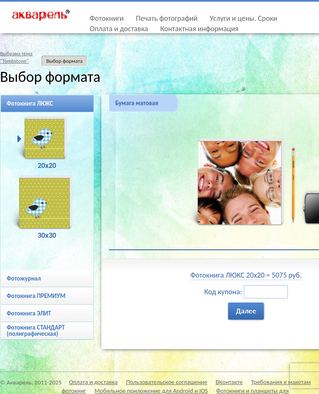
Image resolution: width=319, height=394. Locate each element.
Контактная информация (199, 28)
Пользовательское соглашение (166, 382)
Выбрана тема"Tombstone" (16, 57)
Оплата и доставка (119, 28)
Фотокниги (107, 18)
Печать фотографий (167, 18)
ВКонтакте (229, 382)
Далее (246, 310)
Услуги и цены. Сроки (243, 18)
